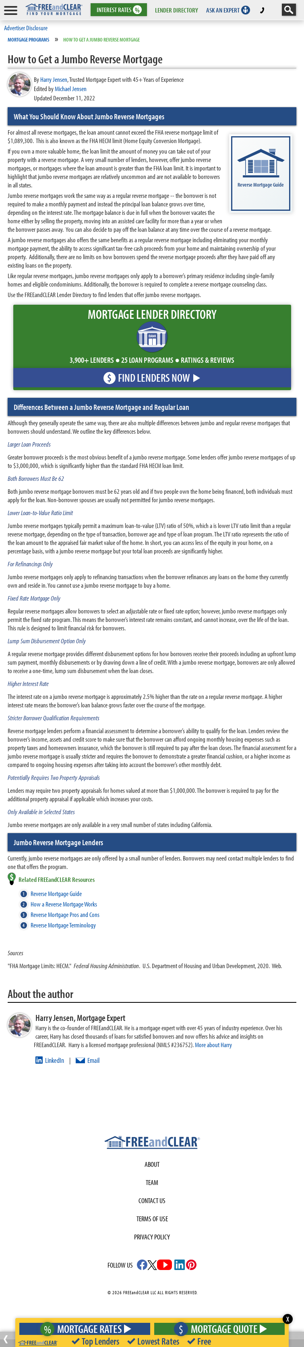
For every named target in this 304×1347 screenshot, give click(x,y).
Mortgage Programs (28, 39)
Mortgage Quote (218, 1329)
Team (152, 1182)
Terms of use (152, 1218)
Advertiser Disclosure (26, 27)
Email (93, 1060)
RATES (118, 10)
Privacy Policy (152, 1236)
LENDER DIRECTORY (176, 10)
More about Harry (213, 1044)
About (152, 1164)
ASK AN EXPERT (223, 10)
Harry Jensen (53, 79)
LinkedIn (54, 1060)
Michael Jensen (71, 88)
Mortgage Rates (83, 1329)
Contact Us (152, 1200)
